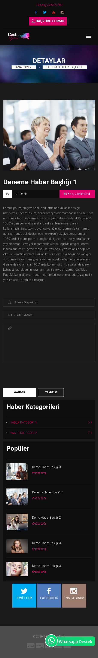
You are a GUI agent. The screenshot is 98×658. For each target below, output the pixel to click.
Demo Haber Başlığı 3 (46, 467)
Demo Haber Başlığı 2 (46, 517)
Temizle (51, 392)
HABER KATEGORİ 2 (51, 432)
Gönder (19, 392)
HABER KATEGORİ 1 (51, 422)
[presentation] (35, 374)
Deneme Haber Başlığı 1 (64, 67)
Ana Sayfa (23, 67)
